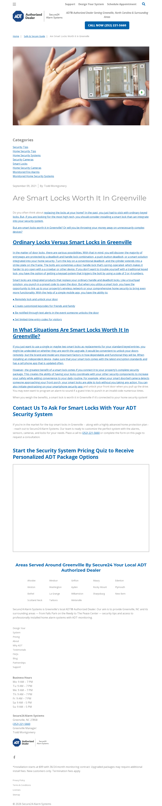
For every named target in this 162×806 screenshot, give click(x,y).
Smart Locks (20, 163)
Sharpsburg (99, 593)
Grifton (74, 580)
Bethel (30, 593)
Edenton (119, 580)
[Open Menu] (14, 4)
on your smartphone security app (62, 386)
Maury (96, 580)
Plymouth (120, 587)
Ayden (74, 587)
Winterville (76, 600)
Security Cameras (23, 159)
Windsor (53, 580)
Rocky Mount (100, 587)
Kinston (31, 587)
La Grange (54, 593)
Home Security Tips (24, 151)
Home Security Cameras (27, 168)
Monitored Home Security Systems (33, 176)
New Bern (120, 593)
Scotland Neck (34, 600)
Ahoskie (31, 580)
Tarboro (53, 600)
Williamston (77, 593)
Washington (55, 587)
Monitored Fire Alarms (26, 172)
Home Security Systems (27, 155)
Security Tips (20, 147)
